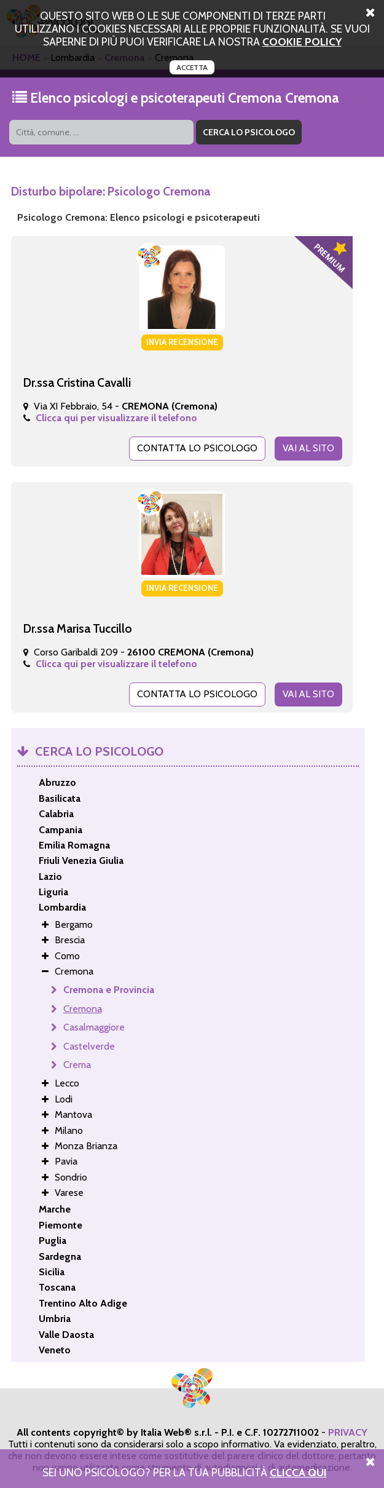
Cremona (82, 1008)
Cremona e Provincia (108, 989)
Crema (77, 1064)
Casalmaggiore (94, 1026)
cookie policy (302, 41)
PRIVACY (347, 1432)
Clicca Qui (298, 1472)
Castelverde (89, 1045)
